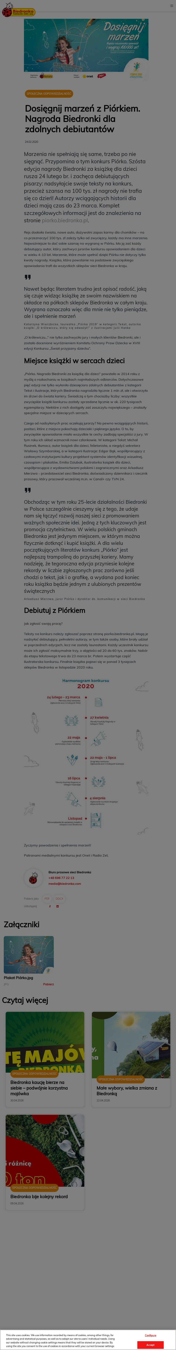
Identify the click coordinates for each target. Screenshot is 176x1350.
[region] (88, 1340)
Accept (150, 1344)
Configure (150, 1335)
